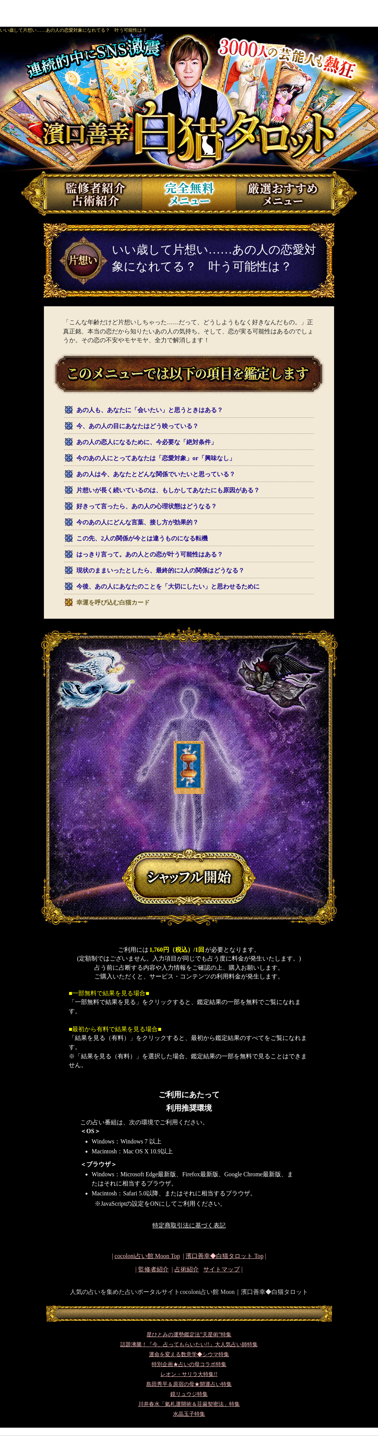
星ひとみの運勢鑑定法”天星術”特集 (189, 1334)
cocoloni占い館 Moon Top (147, 1256)
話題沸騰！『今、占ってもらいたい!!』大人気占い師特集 (188, 1344)
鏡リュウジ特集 (189, 1394)
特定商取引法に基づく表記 (189, 1225)
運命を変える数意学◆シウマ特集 (189, 1354)
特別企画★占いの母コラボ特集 (189, 1364)
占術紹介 (186, 1269)
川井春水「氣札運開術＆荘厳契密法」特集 (189, 1404)
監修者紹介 (153, 1269)
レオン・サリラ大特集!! (188, 1374)
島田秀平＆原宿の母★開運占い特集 (189, 1384)
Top (224, 1256)
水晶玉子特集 (189, 1414)
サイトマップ (221, 1269)
